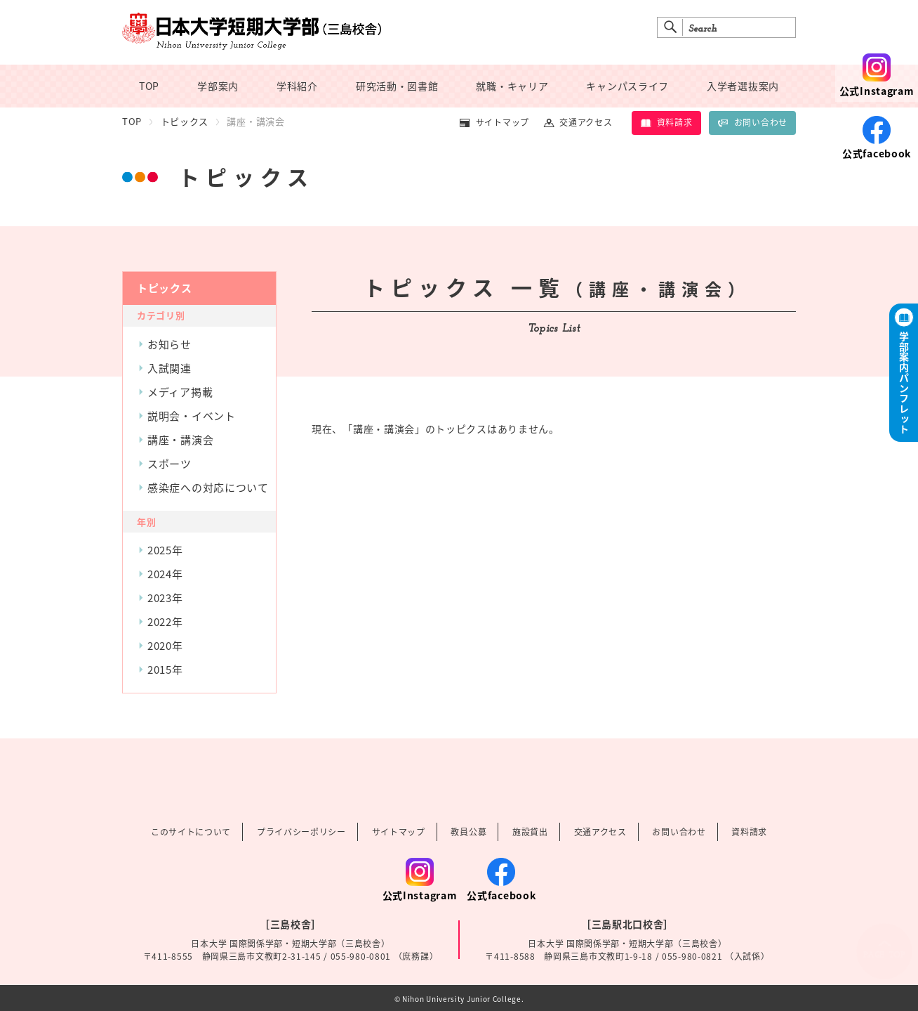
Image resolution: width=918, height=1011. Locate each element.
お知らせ (169, 344)
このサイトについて (191, 832)
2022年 (165, 622)
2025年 (165, 550)
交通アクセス (585, 122)
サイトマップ (502, 122)
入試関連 (169, 368)
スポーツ (169, 463)
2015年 (165, 669)
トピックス (185, 121)
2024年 (165, 574)
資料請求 (666, 122)
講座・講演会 (180, 440)
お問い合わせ (752, 122)
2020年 (165, 645)
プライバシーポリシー (301, 832)
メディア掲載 (180, 392)
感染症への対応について (208, 487)
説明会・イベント (191, 416)
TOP (132, 121)
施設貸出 (530, 832)
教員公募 (468, 832)
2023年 (165, 598)
